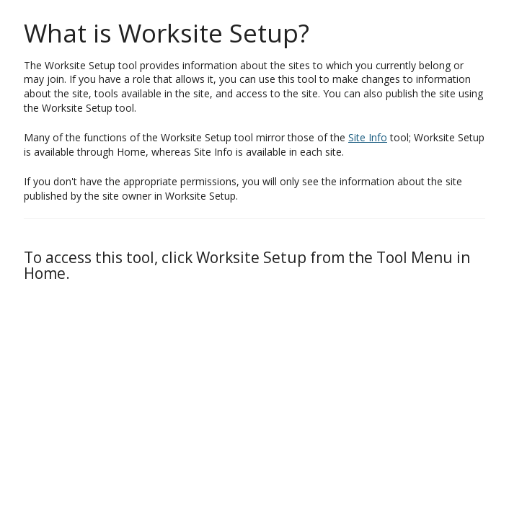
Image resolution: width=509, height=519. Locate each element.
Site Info (367, 137)
